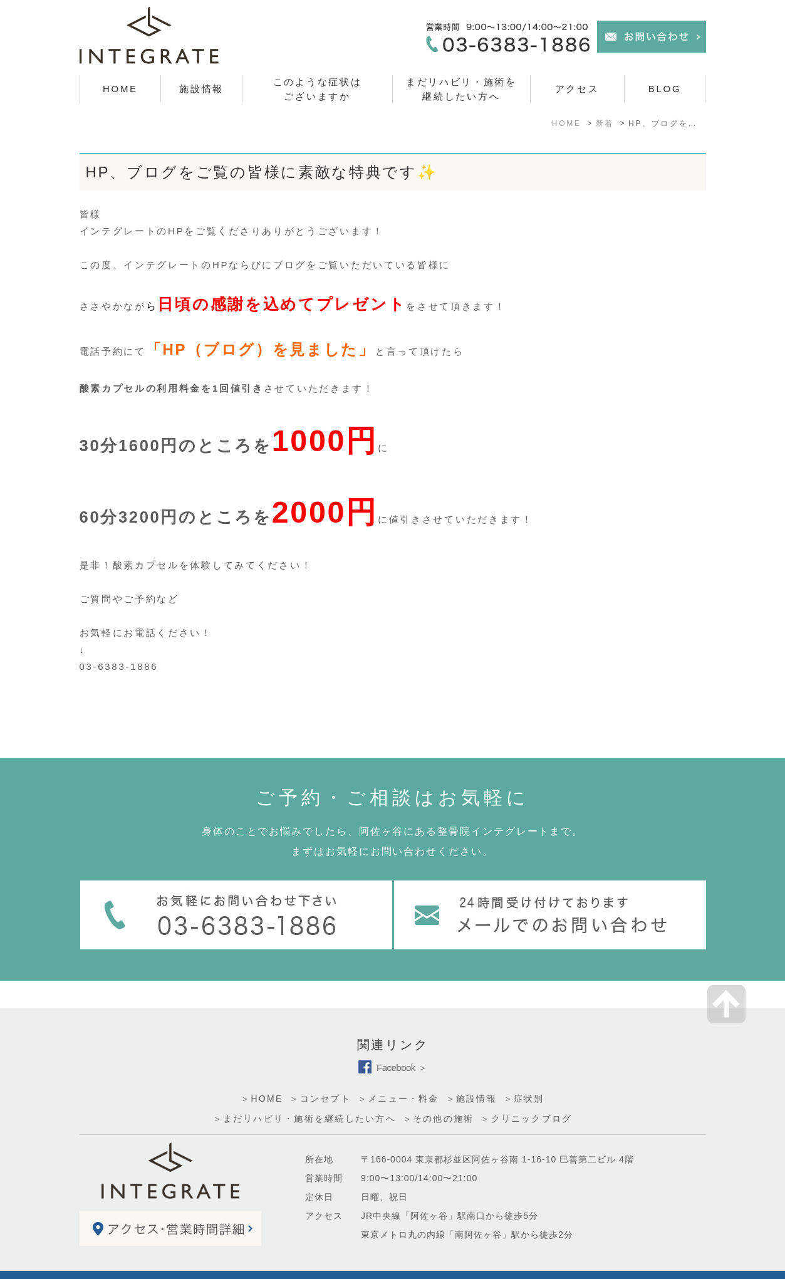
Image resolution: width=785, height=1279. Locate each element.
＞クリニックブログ (526, 1091)
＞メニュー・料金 (398, 1071)
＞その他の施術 (438, 1091)
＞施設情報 (471, 1071)
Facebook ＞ (392, 1040)
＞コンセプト (319, 1071)
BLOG (664, 88)
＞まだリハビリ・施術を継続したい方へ (304, 1091)
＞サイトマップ (106, 1262)
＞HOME (262, 1071)
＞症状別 (524, 1071)
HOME (120, 88)
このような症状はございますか (317, 89)
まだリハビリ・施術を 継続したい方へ (461, 89)
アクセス (577, 88)
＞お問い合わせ (164, 1262)
